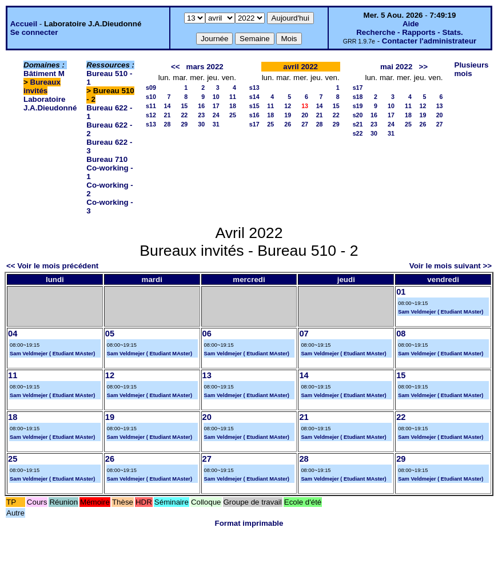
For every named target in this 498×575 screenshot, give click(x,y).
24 (216, 115)
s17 (254, 124)
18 (232, 105)
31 (216, 124)
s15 (254, 105)
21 (167, 115)
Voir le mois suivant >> (450, 265)
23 (201, 115)
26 (287, 124)
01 (400, 291)
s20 (358, 115)
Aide (411, 23)
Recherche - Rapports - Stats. (409, 32)
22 (184, 115)
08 (400, 333)
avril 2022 (300, 66)
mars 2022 (205, 66)
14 (167, 105)
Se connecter (34, 32)
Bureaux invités (42, 86)
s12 (151, 115)
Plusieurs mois (472, 69)
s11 (151, 105)
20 (304, 115)
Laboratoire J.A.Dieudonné (50, 103)
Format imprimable (249, 523)
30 (201, 124)
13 (439, 105)
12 (287, 105)
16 (201, 105)
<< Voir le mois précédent (52, 265)
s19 (358, 105)
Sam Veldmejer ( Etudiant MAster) (440, 312)
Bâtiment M (44, 73)
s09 (151, 87)
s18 (358, 96)
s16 (254, 115)
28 (167, 124)
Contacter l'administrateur (429, 41)
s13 (151, 124)
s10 (151, 96)
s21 (358, 124)
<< (175, 66)
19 (287, 115)
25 (232, 115)
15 (184, 105)
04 (12, 333)
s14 (254, 96)
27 (304, 124)
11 (232, 96)
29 (184, 124)
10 (216, 96)
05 (109, 333)
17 (216, 105)
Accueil (23, 23)
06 (207, 333)
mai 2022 (396, 66)
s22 (358, 133)
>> (423, 66)
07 (303, 333)
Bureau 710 (107, 159)
